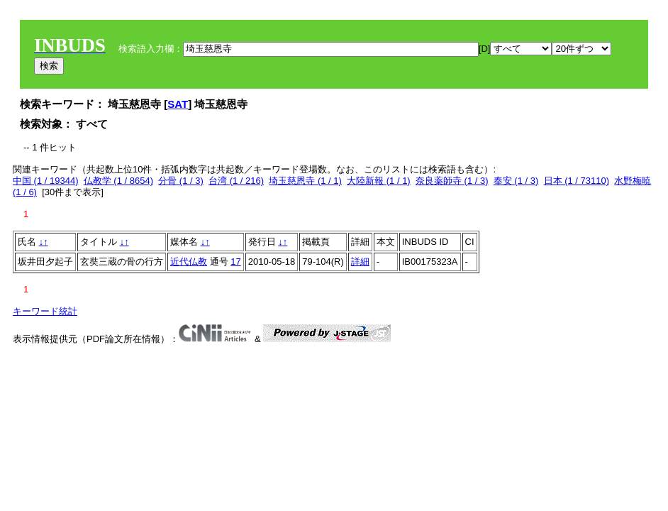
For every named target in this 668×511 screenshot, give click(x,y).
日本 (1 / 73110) (577, 180)
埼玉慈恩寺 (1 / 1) (305, 180)
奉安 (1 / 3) (516, 180)
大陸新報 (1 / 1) (379, 180)
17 (235, 261)
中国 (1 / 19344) (46, 180)
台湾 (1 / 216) (236, 180)
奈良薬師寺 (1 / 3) (452, 180)
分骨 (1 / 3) (181, 180)
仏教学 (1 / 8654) (118, 180)
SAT (177, 104)
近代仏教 (188, 261)
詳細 (360, 261)
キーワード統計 (45, 311)
